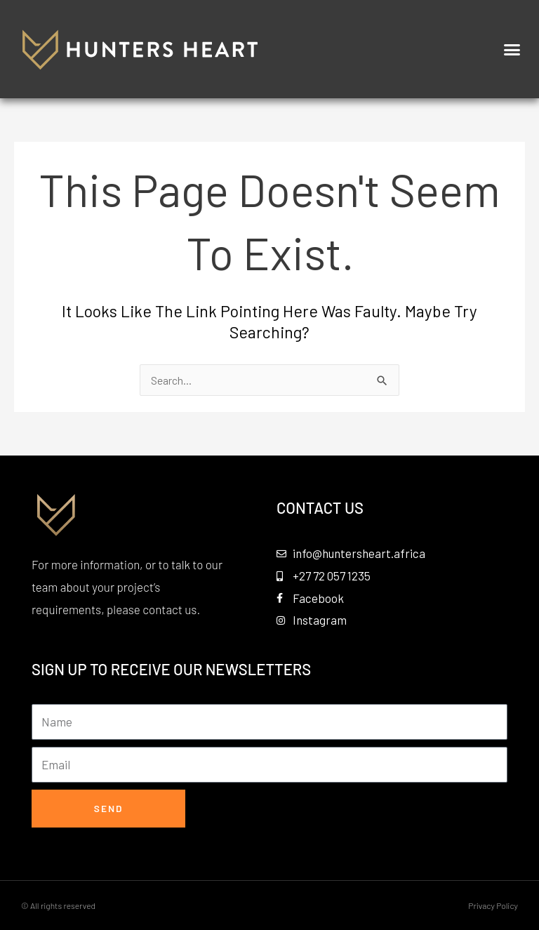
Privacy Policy (493, 905)
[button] (511, 49)
